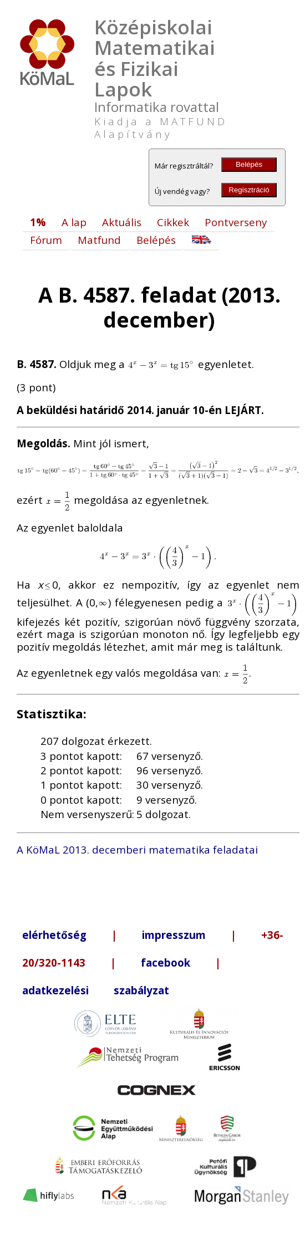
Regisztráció (248, 190)
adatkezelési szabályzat (95, 990)
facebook (165, 962)
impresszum (174, 935)
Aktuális (121, 222)
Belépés (249, 164)
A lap (74, 222)
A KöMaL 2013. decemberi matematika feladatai (137, 849)
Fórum (46, 240)
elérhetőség (54, 935)
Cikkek (173, 222)
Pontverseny (236, 222)
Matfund (99, 240)
